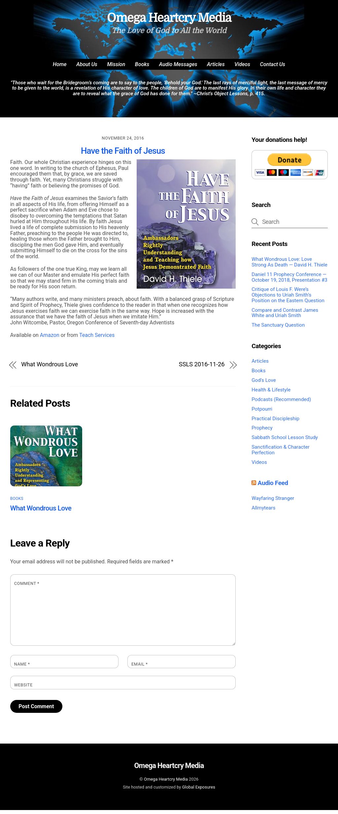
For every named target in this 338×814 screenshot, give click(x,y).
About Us (86, 68)
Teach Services (97, 339)
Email (139, 668)
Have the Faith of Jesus (123, 155)
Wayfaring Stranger (273, 502)
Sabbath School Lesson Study (285, 442)
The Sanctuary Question (278, 329)
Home (60, 68)
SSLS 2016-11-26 (202, 368)
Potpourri (262, 413)
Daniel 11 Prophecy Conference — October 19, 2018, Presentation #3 (289, 281)
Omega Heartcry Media (166, 783)
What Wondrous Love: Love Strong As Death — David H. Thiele (289, 266)
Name (22, 668)
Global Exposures (198, 791)
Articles (216, 68)
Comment (26, 588)
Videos (242, 68)
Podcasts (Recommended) (281, 403)
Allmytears (263, 512)
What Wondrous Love (49, 368)
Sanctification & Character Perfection (280, 454)
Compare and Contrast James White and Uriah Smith (285, 317)
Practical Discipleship (275, 423)
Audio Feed (273, 487)
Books (142, 68)
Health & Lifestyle (271, 394)
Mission (116, 68)
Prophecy (262, 432)
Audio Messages (178, 68)
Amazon (49, 339)
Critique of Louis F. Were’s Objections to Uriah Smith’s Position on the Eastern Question (288, 299)
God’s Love (264, 384)
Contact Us (272, 68)
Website (23, 689)
